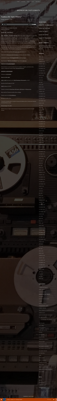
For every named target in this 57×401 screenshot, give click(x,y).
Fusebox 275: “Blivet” (43, 31)
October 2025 (42, 70)
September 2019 (42, 239)
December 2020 (42, 204)
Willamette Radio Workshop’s (13, 54)
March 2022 (41, 170)
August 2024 (41, 103)
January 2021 (41, 202)
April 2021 (41, 195)
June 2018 (41, 274)
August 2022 (41, 158)
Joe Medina (41, 45)
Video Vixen (41, 364)
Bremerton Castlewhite (28, 10)
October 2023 (42, 126)
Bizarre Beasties (42, 291)
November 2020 (42, 207)
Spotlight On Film (43, 343)
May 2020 (40, 220)
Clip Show (41, 296)
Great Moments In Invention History (46, 310)
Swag (28, 1)
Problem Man (41, 334)
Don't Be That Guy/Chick (44, 298)
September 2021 (42, 183)
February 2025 (42, 89)
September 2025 (42, 73)
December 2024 (42, 93)
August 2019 (41, 241)
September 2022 (42, 156)
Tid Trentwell (42, 353)
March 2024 (41, 114)
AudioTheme (31, 396)
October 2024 (42, 98)
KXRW (2, 80)
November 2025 (42, 68)
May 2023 (40, 137)
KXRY (5, 80)
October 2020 (42, 209)
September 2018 (42, 267)
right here (24, 60)
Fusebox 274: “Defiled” (44, 34)
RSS (6, 29)
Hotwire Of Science (43, 317)
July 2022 (41, 160)
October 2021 (42, 181)
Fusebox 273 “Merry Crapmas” (45, 38)
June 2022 (41, 163)
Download (15, 27)
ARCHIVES (23, 1)
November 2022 (42, 151)
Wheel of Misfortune (43, 367)
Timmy (40, 355)
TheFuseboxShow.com (19, 68)
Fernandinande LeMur (43, 305)
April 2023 (41, 140)
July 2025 (41, 77)
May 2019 (40, 248)
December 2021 (42, 177)
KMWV (2, 86)
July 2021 (41, 188)
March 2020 (41, 225)
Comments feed (42, 384)
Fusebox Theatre (42, 308)
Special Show (42, 341)
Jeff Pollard (21, 89)
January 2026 (41, 63)
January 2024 (41, 119)
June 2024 (41, 107)
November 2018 (42, 262)
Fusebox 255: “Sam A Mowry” (11, 17)
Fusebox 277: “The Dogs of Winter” (46, 25)
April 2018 (41, 278)
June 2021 (41, 190)
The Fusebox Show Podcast (44, 348)
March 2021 (41, 197)
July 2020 (41, 216)
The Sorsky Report (43, 350)
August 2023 (41, 130)
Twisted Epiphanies (43, 362)
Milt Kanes (17, 89)
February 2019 (42, 255)
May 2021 (40, 193)
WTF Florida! (41, 371)
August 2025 (41, 75)
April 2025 (41, 84)
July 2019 (41, 244)
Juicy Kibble (41, 325)
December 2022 (42, 149)
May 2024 (40, 110)
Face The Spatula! (42, 303)
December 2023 (42, 121)
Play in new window (8, 27)
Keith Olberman (42, 327)
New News (38, 1)
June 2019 (41, 246)
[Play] (2, 24)
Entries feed (41, 382)
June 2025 (41, 80)
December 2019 (42, 232)
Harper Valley (42, 312)
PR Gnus (40, 332)
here (25, 57)
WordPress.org (42, 387)
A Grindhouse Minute (43, 287)
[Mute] (32, 24)
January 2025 (41, 91)
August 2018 (41, 269)
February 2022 (42, 172)
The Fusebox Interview (43, 346)
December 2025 (42, 66)
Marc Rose (12, 89)
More (8, 29)
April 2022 (41, 167)
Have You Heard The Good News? (46, 315)
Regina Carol (28, 89)
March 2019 (41, 253)
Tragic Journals (42, 360)
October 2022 (42, 153)
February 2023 (42, 144)
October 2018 (42, 264)
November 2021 (42, 179)
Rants (32, 1)
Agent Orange (42, 289)
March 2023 (41, 142)
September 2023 (42, 128)
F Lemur (40, 301)
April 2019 (41, 250)
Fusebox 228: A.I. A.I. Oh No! (50, 45)
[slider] (17, 24)
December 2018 (42, 260)
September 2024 (42, 100)
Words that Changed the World (45, 369)
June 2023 (41, 135)
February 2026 (42, 61)
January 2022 (41, 174)
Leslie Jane (17, 51)
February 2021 (42, 200)
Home (18, 1)
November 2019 (42, 234)
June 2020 (41, 218)
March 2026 (41, 59)
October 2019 (42, 237)
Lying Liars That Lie (43, 330)
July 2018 (41, 271)
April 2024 (41, 112)
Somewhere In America (43, 339)
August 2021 (41, 186)
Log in (40, 380)
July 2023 (41, 133)
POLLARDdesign (12, 95)
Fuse (20, 92)
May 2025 (40, 82)
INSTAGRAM (8, 74)
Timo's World (42, 357)
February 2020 (42, 227)
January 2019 (41, 257)
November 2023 (42, 123)
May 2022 (40, 165)
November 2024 (42, 96)
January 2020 (41, 230)
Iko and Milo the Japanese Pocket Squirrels (48, 320)
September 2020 (42, 211)
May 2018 (40, 276)
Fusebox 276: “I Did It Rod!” (44, 28)
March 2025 (41, 86)
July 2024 (41, 105)
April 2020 (41, 223)
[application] (19, 24)
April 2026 (41, 56)
